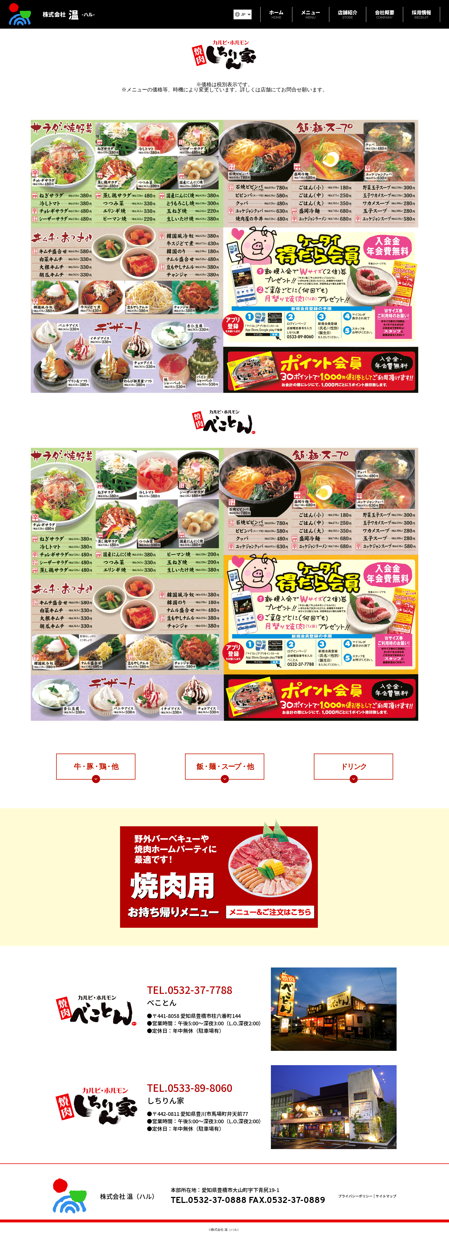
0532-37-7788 (200, 989)
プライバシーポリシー (355, 1196)
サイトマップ (386, 1196)
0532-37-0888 (217, 1200)
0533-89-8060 (200, 1087)
